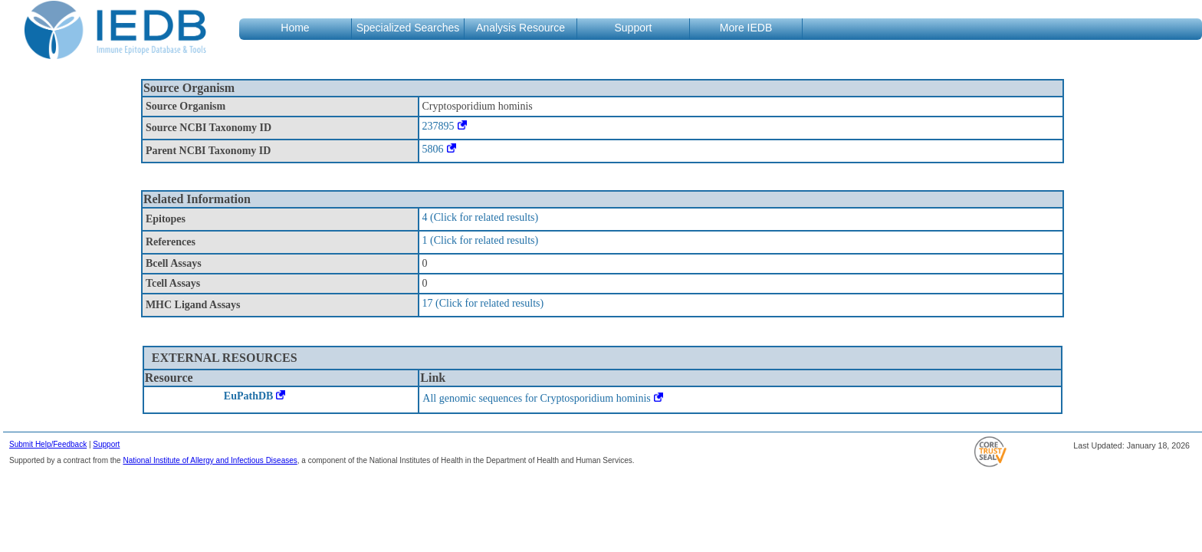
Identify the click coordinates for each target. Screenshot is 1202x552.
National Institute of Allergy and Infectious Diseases (210, 460)
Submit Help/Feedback (48, 444)
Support (106, 444)
